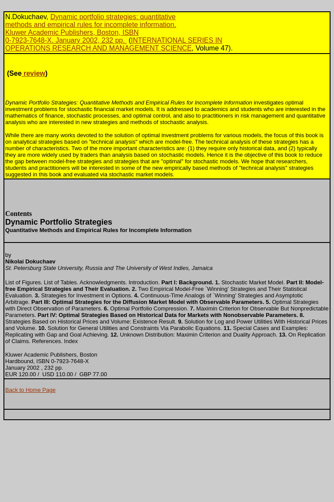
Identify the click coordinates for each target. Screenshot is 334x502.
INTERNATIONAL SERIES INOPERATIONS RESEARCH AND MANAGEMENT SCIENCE (113, 44)
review (33, 73)
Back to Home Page (30, 390)
